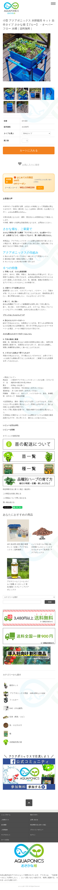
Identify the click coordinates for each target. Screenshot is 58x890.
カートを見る (5, 839)
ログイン (32, 835)
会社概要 (3, 824)
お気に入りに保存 (28, 164)
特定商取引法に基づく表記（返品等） (17, 489)
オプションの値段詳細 (11, 436)
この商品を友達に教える (12, 494)
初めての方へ (34, 814)
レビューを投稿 (9, 430)
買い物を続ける (9, 502)
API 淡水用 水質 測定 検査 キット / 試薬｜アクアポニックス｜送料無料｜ (17, 547)
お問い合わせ (34, 819)
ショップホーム (5, 814)
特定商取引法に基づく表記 (38, 824)
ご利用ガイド (5, 819)
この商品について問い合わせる (14, 498)
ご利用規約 (4, 829)
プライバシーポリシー (36, 829)
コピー (40, 188)
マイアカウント (5, 835)
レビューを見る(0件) (10, 425)
